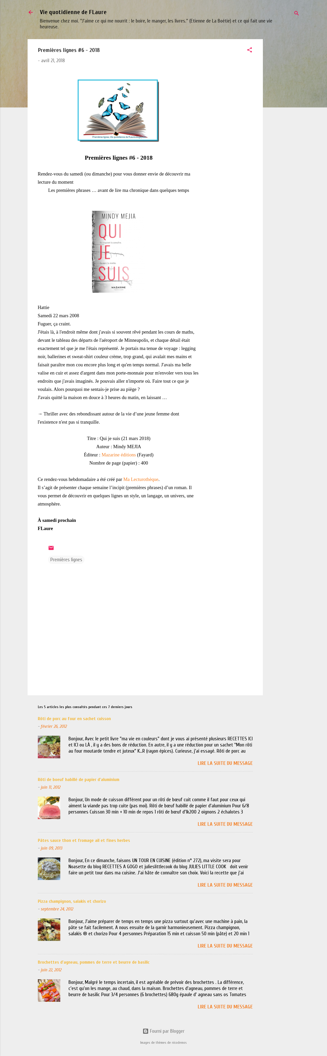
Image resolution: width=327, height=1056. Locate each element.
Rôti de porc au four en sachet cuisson (74, 718)
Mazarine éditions (119, 454)
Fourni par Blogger (163, 1031)
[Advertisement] (283, 116)
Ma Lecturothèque (140, 479)
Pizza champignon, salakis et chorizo (72, 901)
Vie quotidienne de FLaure (73, 12)
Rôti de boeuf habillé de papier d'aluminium (78, 779)
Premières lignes (66, 560)
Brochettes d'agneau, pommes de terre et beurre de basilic (93, 962)
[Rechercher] (297, 14)
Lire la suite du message (225, 763)
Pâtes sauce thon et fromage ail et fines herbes (84, 840)
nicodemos (179, 1042)
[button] (250, 50)
